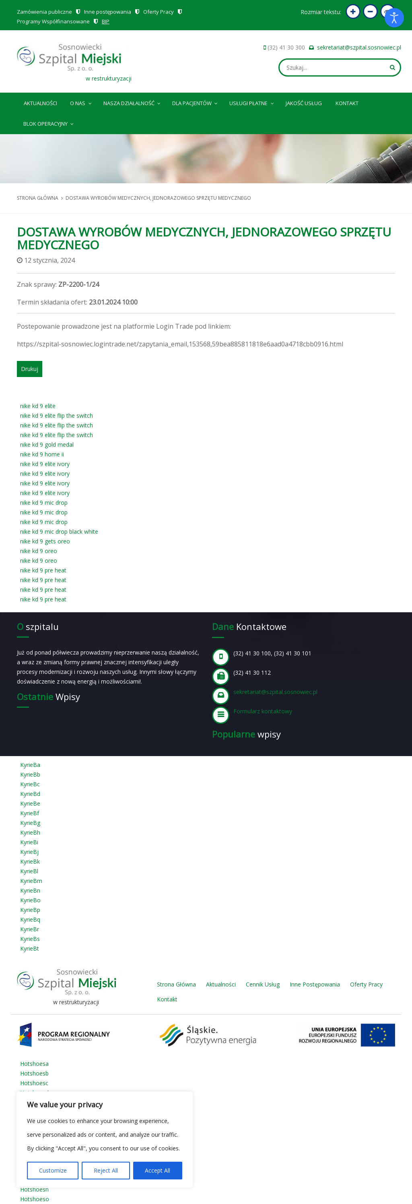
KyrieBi (29, 842)
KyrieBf (29, 813)
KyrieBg (30, 823)
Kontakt (347, 103)
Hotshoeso (34, 1199)
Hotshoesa (34, 1063)
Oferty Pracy (158, 11)
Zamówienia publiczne (44, 11)
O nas (81, 102)
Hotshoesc (34, 1083)
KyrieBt (29, 948)
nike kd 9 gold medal (47, 444)
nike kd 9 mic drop (44, 502)
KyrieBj (29, 852)
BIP (105, 21)
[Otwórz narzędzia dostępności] (394, 17)
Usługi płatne (252, 102)
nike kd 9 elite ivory (45, 464)
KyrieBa (30, 765)
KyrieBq (30, 919)
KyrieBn (30, 890)
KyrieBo (30, 900)
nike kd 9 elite (38, 406)
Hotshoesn (34, 1189)
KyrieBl (29, 871)
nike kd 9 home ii (42, 454)
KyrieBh (30, 832)
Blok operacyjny (49, 122)
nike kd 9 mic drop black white (59, 531)
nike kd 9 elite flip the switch (56, 415)
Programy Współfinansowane (53, 21)
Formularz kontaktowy (262, 711)
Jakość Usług (304, 103)
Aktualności (40, 103)
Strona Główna (176, 984)
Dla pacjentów (195, 102)
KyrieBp (30, 910)
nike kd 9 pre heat (43, 570)
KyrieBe (30, 803)
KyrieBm (31, 881)
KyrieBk (30, 861)
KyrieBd (30, 794)
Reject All (106, 1170)
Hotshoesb (34, 1073)
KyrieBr (29, 929)
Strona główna (37, 198)
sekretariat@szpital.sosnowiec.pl (359, 47)
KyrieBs (30, 939)
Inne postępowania (107, 11)
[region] (104, 1139)
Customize (53, 1170)
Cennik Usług (263, 984)
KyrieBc (30, 784)
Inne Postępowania (315, 984)
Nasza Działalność (132, 102)
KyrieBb (30, 774)
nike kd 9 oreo (38, 551)
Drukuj (29, 369)
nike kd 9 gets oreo (45, 541)
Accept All (157, 1170)
